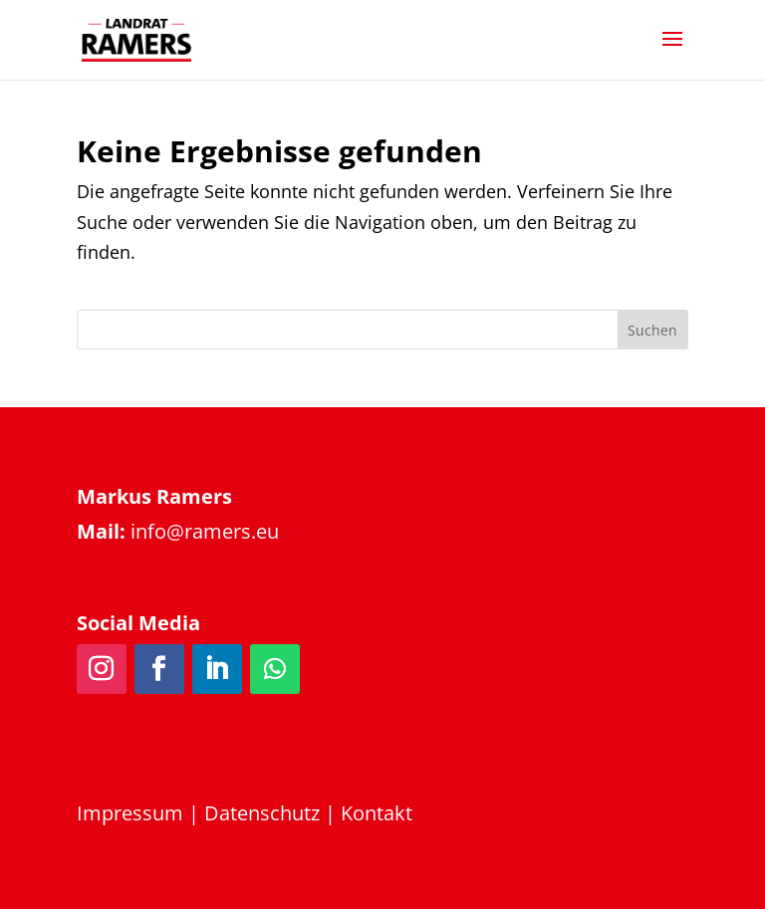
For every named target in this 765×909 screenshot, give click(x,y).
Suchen (652, 330)
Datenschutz (262, 812)
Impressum (130, 812)
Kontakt (376, 812)
